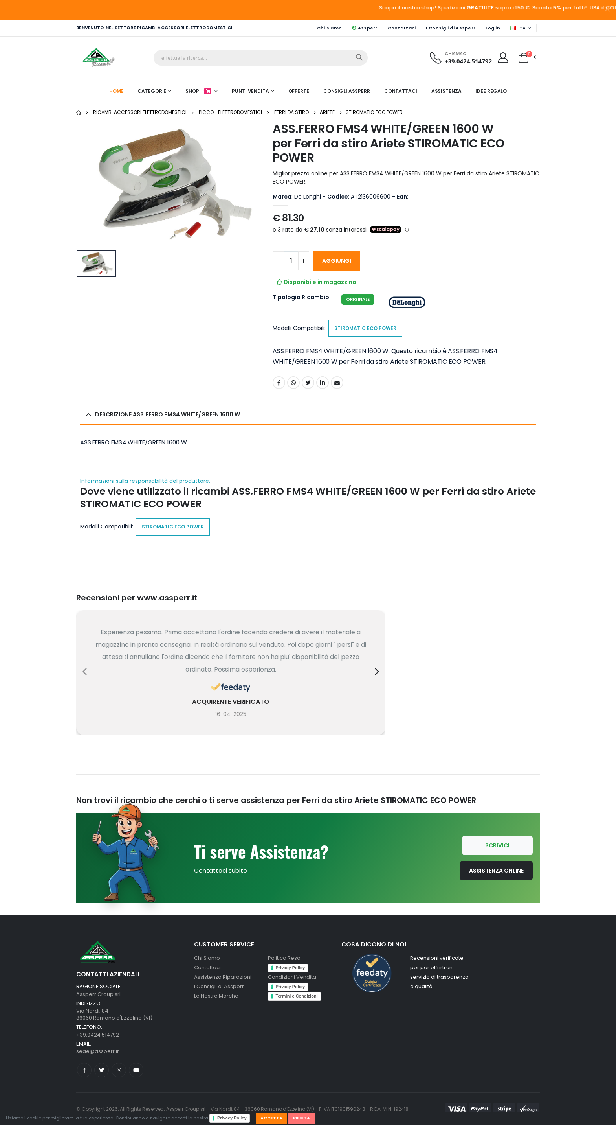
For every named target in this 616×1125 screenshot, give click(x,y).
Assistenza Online (496, 871)
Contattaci (402, 28)
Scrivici (497, 845)
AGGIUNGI (336, 261)
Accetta (271, 1118)
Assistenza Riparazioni (222, 977)
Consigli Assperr (346, 91)
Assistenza (446, 91)
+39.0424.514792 (468, 61)
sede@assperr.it (97, 1051)
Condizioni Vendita (292, 977)
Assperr (364, 28)
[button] (523, 57)
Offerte (298, 91)
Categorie (152, 91)
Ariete (327, 112)
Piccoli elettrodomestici (230, 112)
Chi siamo (329, 28)
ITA (518, 28)
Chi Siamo (207, 958)
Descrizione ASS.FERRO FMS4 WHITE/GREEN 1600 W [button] (167, 414)
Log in (493, 28)
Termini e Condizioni (297, 996)
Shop (199, 91)
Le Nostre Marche (216, 996)
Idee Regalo (491, 91)
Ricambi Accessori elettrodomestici (140, 112)
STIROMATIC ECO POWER (374, 112)
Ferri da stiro (291, 112)
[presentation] (84, 671)
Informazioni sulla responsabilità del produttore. (145, 481)
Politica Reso (284, 958)
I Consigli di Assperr (450, 28)
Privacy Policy (232, 1118)
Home (116, 91)
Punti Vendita (250, 91)
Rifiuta (301, 1118)
